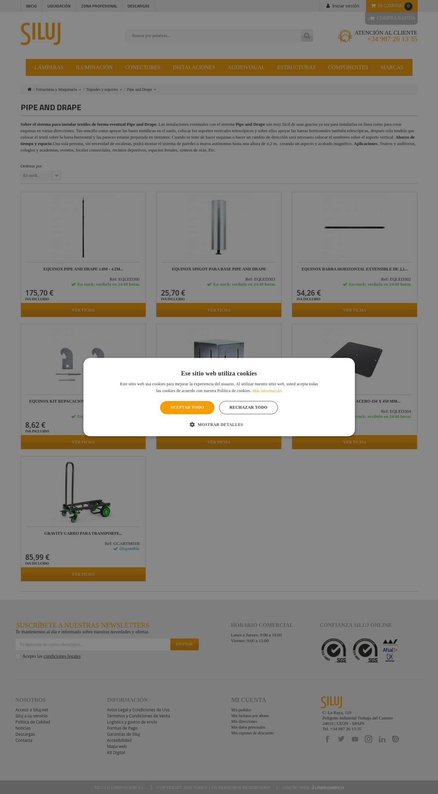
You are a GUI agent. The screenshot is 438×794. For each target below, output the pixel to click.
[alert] (219, 397)
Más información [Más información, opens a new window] (267, 390)
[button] (219, 424)
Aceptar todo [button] (187, 407)
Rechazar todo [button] (249, 407)
